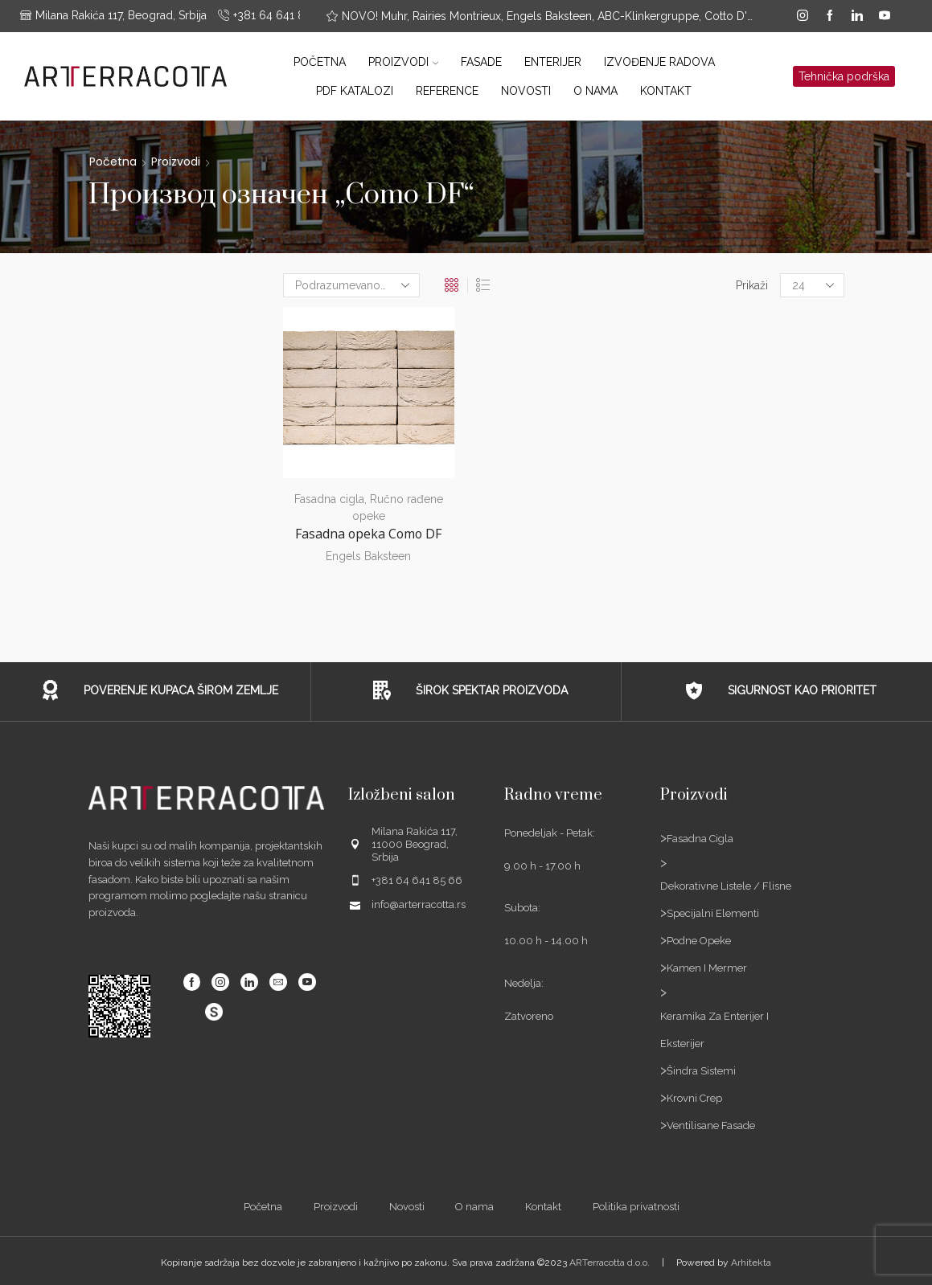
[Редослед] (351, 285)
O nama (595, 90)
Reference (447, 90)
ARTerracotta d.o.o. (609, 1262)
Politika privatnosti (636, 1207)
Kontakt (666, 90)
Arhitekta (751, 1262)
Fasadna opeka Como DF (368, 533)
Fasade (481, 61)
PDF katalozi (354, 90)
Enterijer (552, 61)
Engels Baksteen (368, 556)
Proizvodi (403, 61)
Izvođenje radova (659, 61)
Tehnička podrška (844, 76)
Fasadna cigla (329, 499)
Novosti (526, 90)
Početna (320, 61)
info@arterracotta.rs (419, 904)
